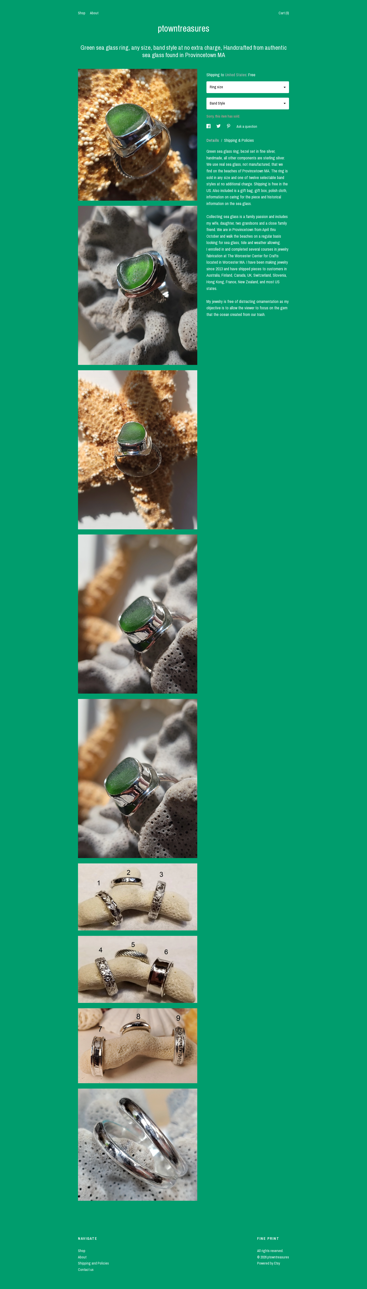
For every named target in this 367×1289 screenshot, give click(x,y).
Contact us (86, 1269)
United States (235, 75)
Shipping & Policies (239, 140)
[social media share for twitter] (218, 126)
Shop (81, 13)
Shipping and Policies (93, 1263)
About (94, 13)
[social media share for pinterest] (229, 126)
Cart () (284, 13)
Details (213, 140)
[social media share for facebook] (208, 126)
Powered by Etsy (268, 1263)
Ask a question (247, 126)
